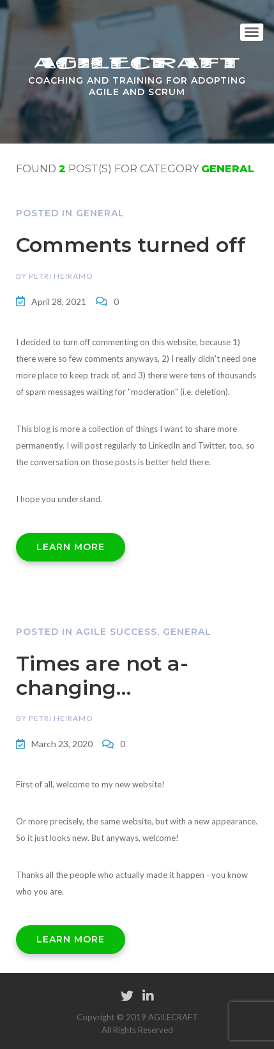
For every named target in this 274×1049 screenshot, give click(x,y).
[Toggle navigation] (252, 32)
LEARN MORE (70, 547)
